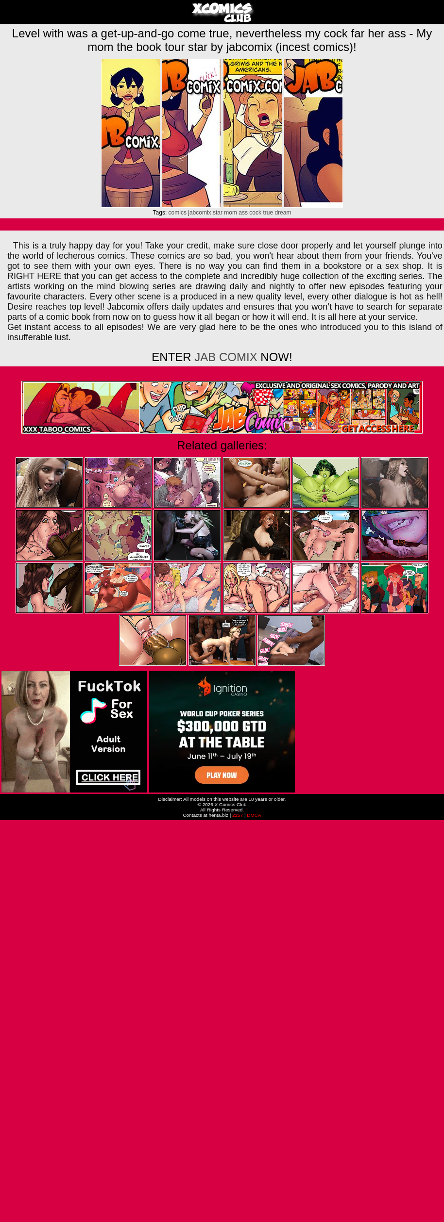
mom (230, 212)
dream (282, 212)
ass (243, 212)
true (268, 212)
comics (178, 212)
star (217, 212)
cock (255, 212)
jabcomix (199, 212)
